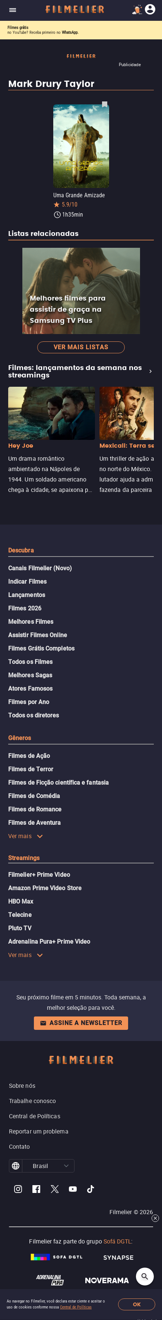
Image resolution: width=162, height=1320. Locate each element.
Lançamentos (26, 595)
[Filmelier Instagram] (18, 1190)
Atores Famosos (30, 688)
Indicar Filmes (27, 581)
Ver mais (25, 836)
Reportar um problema (39, 1131)
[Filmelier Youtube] (73, 1190)
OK (137, 1304)
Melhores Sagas (30, 675)
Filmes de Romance (34, 809)
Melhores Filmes (30, 621)
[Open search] (145, 1276)
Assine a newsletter (81, 1023)
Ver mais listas (81, 347)
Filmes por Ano (28, 702)
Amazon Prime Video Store (45, 888)
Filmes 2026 (24, 608)
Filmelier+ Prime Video (39, 874)
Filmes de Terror (30, 769)
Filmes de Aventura (34, 822)
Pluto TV (19, 928)
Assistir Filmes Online (37, 635)
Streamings (23, 858)
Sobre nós (22, 1085)
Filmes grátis (17, 27)
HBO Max (21, 901)
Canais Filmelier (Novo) (40, 568)
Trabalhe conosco (32, 1101)
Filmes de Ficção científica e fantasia (58, 782)
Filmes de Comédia (34, 796)
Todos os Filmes (30, 661)
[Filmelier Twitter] (54, 1190)
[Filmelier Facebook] (36, 1190)
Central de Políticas (76, 1307)
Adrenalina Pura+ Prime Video (49, 941)
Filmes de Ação (29, 755)
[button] (66, 1165)
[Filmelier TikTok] (91, 1190)
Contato (19, 1146)
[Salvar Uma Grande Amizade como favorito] (104, 104)
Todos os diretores (33, 715)
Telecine (20, 914)
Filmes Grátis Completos (41, 648)
